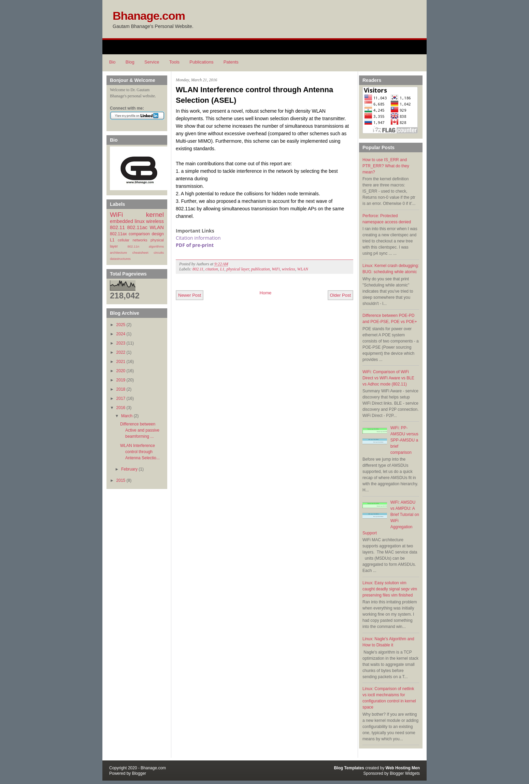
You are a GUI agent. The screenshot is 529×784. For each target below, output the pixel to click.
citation (211, 269)
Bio (112, 62)
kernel (155, 214)
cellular (123, 240)
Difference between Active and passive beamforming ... (139, 430)
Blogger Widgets (405, 773)
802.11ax (118, 234)
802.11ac (137, 227)
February (129, 469)
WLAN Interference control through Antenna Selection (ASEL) (254, 94)
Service (151, 62)
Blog (130, 62)
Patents (231, 62)
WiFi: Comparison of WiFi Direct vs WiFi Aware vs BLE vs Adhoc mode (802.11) (388, 378)
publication (260, 269)
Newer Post (189, 295)
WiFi (116, 214)
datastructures (120, 259)
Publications (201, 62)
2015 (121, 480)
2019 (121, 380)
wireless (155, 221)
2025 (121, 324)
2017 (121, 398)
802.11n (133, 246)
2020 (121, 370)
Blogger (139, 773)
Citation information (198, 238)
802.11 (117, 227)
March (126, 416)
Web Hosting (398, 768)
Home (266, 292)
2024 (121, 334)
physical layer (237, 269)
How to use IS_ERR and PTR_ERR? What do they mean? (385, 165)
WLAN (156, 227)
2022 (121, 352)
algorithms (156, 246)
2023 (121, 343)
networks (139, 240)
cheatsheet (140, 252)
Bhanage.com (149, 15)
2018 (121, 389)
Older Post (340, 295)
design (158, 234)
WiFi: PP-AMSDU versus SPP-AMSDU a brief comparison (404, 440)
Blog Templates (349, 768)
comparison (139, 234)
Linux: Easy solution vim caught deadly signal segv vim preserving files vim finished (389, 589)
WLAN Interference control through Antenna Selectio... (140, 451)
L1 (112, 240)
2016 (121, 407)
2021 (121, 361)
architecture (118, 252)
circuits (159, 252)
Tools (174, 62)
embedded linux (127, 221)
